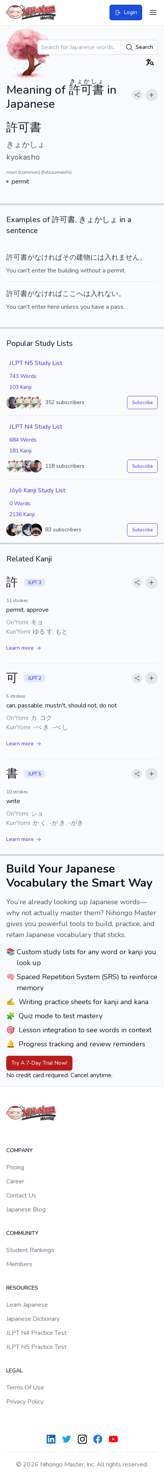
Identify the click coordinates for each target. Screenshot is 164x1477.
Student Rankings (30, 1250)
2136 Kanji (22, 514)
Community (22, 1233)
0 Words (19, 503)
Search (139, 47)
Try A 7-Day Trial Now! (39, 1063)
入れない (104, 293)
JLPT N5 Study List (35, 363)
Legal (14, 1370)
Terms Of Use (25, 1387)
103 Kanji (20, 387)
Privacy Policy (25, 1401)
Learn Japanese (27, 1305)
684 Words (23, 440)
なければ (48, 257)
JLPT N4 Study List (35, 426)
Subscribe (142, 402)
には (97, 257)
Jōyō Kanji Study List (37, 490)
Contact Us (21, 1195)
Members (19, 1264)
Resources (22, 1288)
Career (15, 1181)
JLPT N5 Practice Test (36, 1347)
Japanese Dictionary (33, 1319)
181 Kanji (20, 450)
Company (19, 1150)
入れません (121, 257)
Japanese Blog (26, 1209)
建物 (83, 257)
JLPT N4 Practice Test (36, 1333)
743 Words (23, 376)
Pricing (15, 1167)
